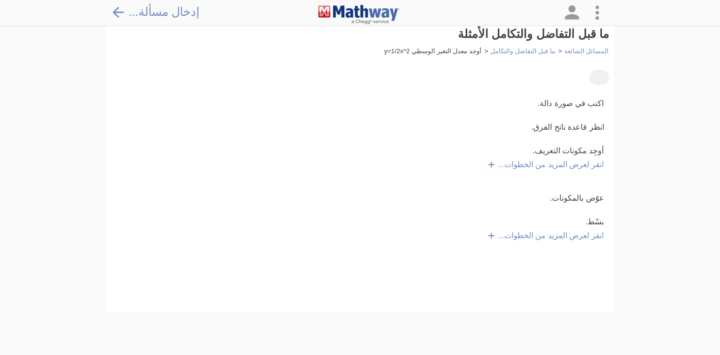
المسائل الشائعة (586, 51)
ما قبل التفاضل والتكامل (522, 51)
